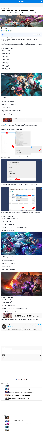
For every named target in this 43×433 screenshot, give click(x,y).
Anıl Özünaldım (5, 27)
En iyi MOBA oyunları (4, 124)
